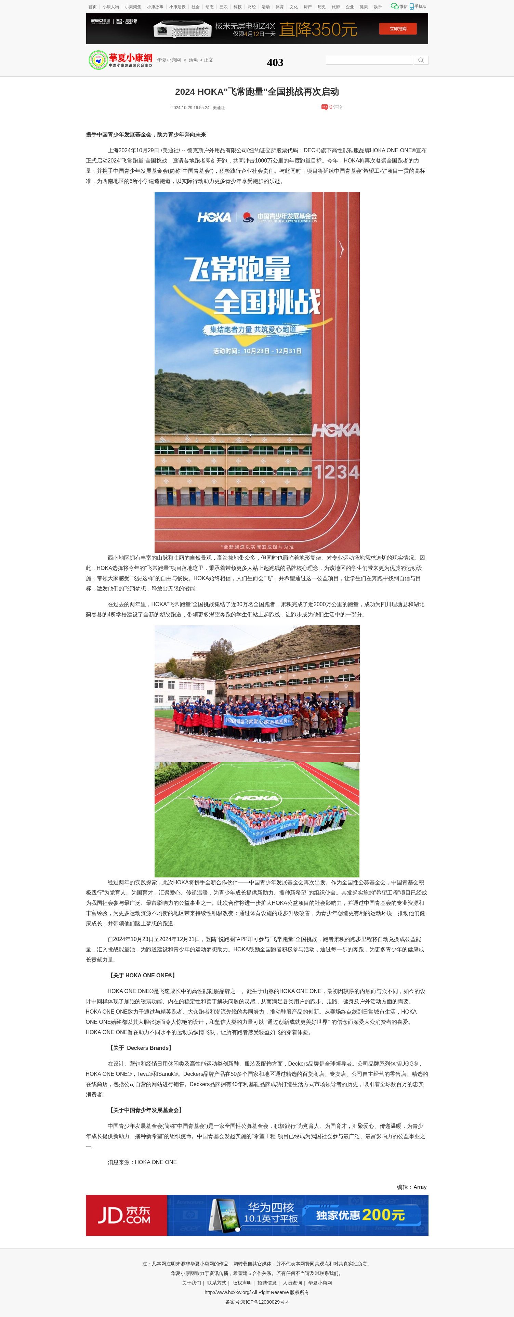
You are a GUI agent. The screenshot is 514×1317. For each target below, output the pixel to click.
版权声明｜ (244, 1283)
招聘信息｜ (269, 1283)
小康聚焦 (133, 6)
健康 (364, 6)
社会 (196, 6)
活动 (266, 6)
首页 (93, 6)
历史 (322, 6)
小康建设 (177, 6)
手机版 (420, 6)
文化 (294, 6)
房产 (308, 6)
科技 (238, 6)
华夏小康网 (169, 60)
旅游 (336, 6)
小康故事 (155, 6)
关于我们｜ (194, 1283)
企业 (350, 6)
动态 (210, 6)
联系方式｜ (219, 1283)
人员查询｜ (295, 1283)
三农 (224, 6)
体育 (280, 6)
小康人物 (111, 6)
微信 (403, 6)
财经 (252, 6)
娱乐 (378, 6)
